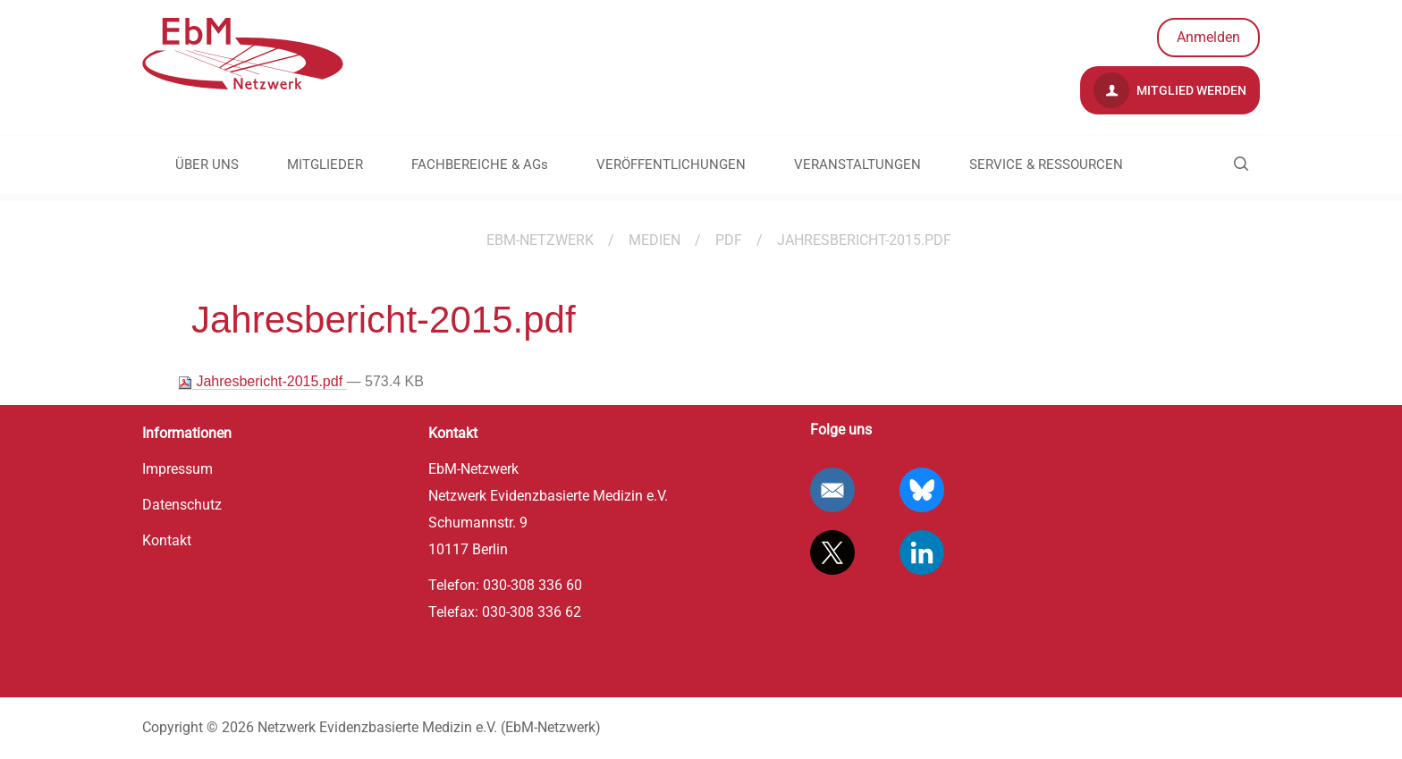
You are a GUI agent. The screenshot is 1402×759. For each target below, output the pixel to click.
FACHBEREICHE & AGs (479, 164)
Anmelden (1208, 37)
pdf (728, 240)
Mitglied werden (1170, 90)
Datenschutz (182, 504)
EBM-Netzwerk (540, 240)
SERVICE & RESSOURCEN (1046, 164)
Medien (654, 240)
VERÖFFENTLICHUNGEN (671, 164)
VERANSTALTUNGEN (857, 164)
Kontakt (166, 540)
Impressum (177, 468)
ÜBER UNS (207, 164)
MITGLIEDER (325, 164)
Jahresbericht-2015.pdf (262, 382)
